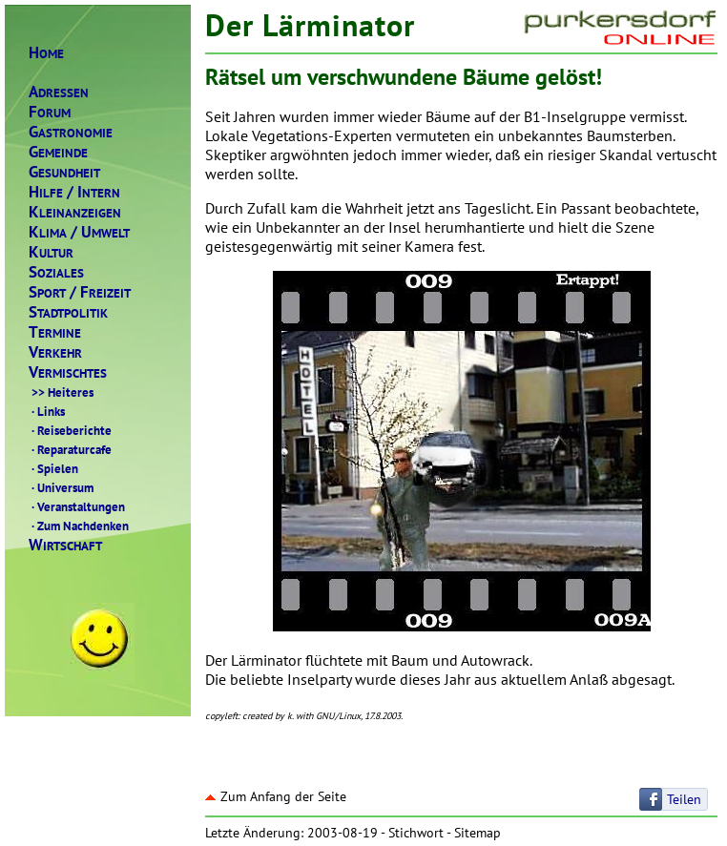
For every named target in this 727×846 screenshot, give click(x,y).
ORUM (50, 112)
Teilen (684, 799)
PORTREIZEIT (80, 292)
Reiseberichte (70, 430)
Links (47, 411)
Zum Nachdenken (79, 525)
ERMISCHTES (68, 372)
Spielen (53, 468)
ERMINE (55, 332)
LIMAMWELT (79, 232)
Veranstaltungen (77, 506)
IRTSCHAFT (65, 545)
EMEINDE (58, 152)
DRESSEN (59, 92)
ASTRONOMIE (71, 132)
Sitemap (477, 832)
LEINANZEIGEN (75, 212)
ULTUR (51, 252)
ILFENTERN (74, 192)
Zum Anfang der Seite (275, 796)
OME (46, 53)
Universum (61, 487)
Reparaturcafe (70, 449)
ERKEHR (55, 352)
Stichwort (416, 832)
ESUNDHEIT (64, 172)
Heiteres (61, 392)
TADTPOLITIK (68, 312)
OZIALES (56, 272)
